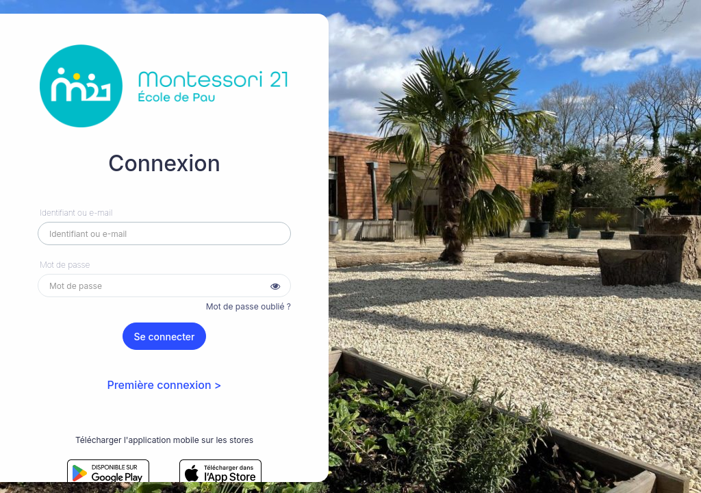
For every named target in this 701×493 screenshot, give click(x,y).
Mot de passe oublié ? (248, 306)
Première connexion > (164, 385)
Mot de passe (65, 265)
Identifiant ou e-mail (76, 212)
